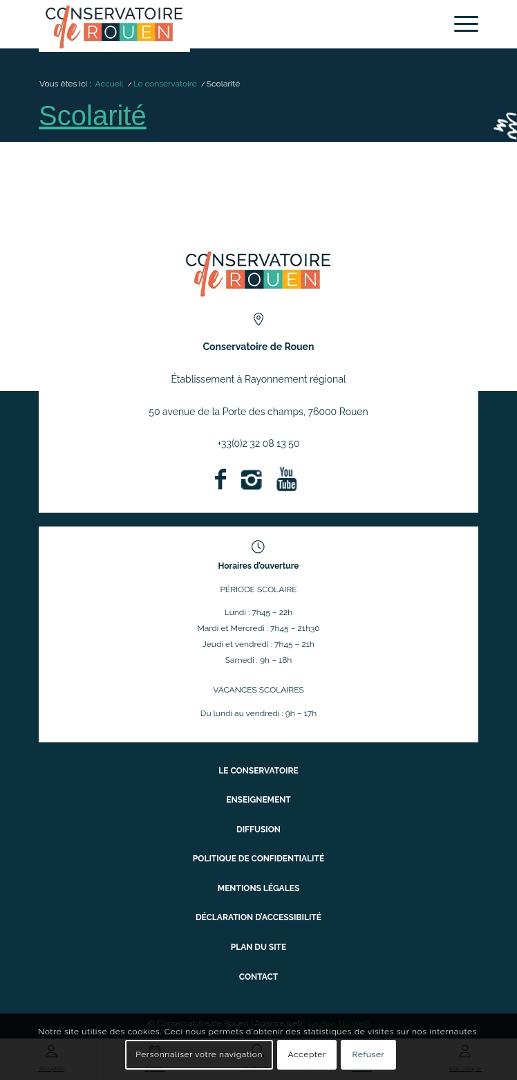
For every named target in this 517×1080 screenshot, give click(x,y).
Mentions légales (258, 888)
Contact (258, 977)
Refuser (368, 1054)
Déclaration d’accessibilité (258, 917)
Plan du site (259, 947)
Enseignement (258, 800)
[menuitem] (459, 24)
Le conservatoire (258, 771)
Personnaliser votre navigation (199, 1054)
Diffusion (258, 829)
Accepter (307, 1054)
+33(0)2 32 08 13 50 (259, 443)
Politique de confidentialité (258, 858)
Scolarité (93, 115)
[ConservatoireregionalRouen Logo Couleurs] (258, 273)
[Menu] (459, 24)
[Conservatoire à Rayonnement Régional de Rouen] (215, 26)
